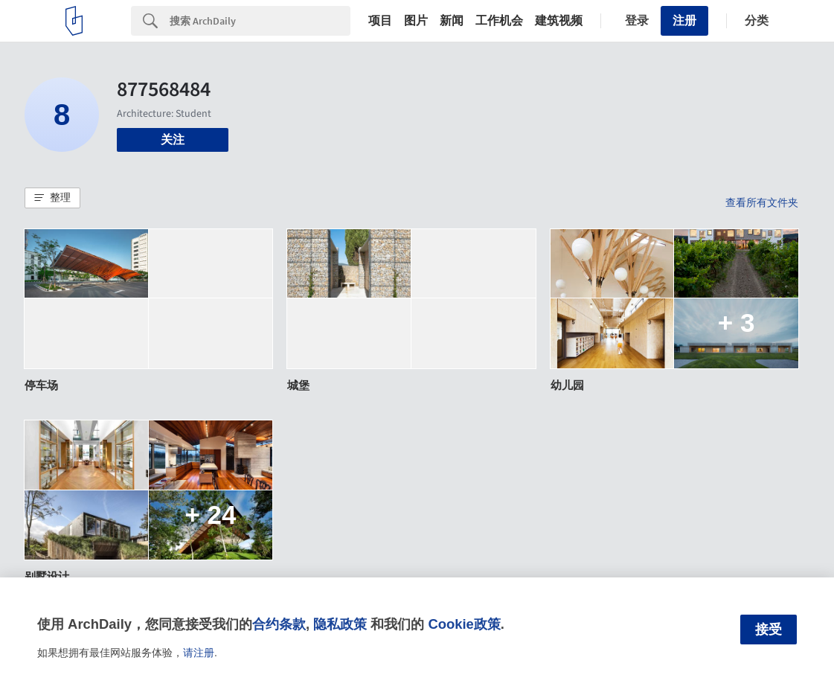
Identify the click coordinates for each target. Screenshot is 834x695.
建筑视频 (559, 21)
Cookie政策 (464, 624)
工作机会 (499, 21)
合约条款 (279, 624)
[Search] (260, 21)
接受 (768, 629)
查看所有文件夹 (761, 202)
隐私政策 (340, 624)
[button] (52, 198)
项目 (380, 21)
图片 (416, 21)
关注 (173, 139)
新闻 (451, 21)
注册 (684, 20)
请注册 (198, 653)
